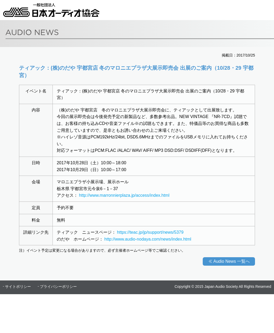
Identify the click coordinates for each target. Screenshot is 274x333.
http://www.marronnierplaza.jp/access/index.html (124, 195)
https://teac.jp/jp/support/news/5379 (150, 232)
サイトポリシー (18, 286)
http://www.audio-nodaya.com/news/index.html (147, 239)
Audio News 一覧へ (231, 261)
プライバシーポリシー (58, 286)
